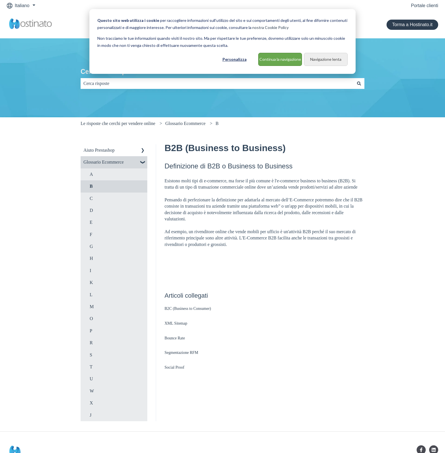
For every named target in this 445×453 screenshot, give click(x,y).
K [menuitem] (91, 282)
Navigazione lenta (325, 59)
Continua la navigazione (280, 59)
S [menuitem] (91, 354)
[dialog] (222, 41)
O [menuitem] (91, 318)
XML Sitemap (176, 323)
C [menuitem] (91, 198)
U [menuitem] (91, 378)
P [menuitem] (91, 330)
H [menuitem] (91, 258)
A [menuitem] (91, 174)
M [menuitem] (92, 306)
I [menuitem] (90, 270)
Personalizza (234, 59)
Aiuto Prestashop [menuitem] (99, 150)
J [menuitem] (90, 415)
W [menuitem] (92, 391)
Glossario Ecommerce (185, 123)
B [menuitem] (91, 186)
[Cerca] (359, 83)
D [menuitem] (91, 210)
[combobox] (217, 83)
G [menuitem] (91, 246)
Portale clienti (424, 5)
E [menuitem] (91, 222)
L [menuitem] (91, 294)
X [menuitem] (91, 402)
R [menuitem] (91, 342)
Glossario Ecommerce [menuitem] (103, 162)
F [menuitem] (91, 234)
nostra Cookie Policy (270, 27)
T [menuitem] (91, 366)
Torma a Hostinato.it (412, 24)
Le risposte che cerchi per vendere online (118, 123)
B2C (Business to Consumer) (188, 308)
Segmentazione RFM (181, 352)
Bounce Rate (175, 338)
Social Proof (174, 367)
